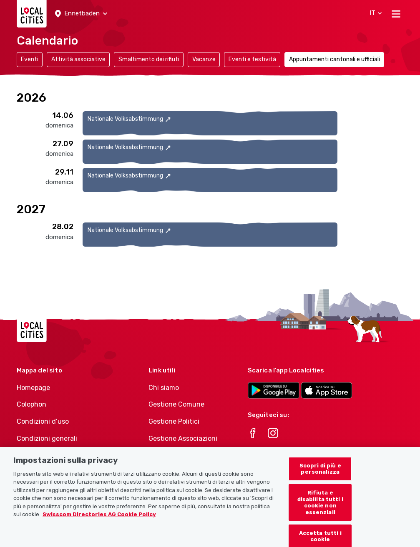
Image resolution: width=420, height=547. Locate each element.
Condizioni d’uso (43, 421)
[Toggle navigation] (396, 13)
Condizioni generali (47, 438)
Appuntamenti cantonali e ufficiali (334, 59)
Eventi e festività (252, 59)
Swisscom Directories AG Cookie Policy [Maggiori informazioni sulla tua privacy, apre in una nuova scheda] (99, 522)
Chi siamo (163, 388)
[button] (81, 14)
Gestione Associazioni (182, 438)
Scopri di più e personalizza (320, 476)
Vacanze (204, 59)
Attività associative (78, 59)
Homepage (33, 388)
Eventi (29, 59)
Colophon (31, 404)
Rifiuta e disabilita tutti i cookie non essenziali (320, 510)
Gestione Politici (173, 421)
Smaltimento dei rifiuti (148, 59)
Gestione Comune (176, 404)
